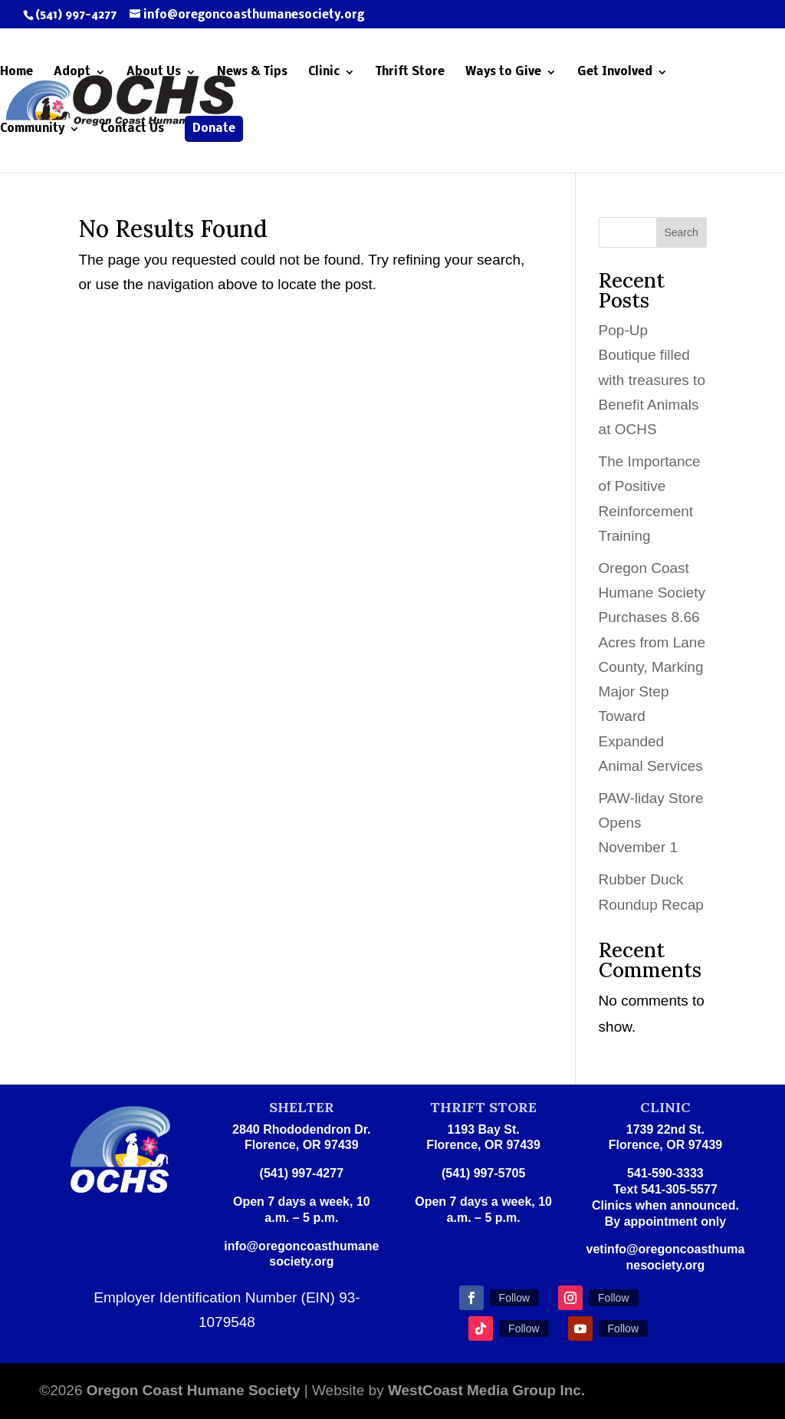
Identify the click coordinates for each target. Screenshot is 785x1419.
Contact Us (132, 129)
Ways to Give (503, 72)
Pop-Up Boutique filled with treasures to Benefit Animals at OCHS (652, 379)
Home (16, 72)
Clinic (324, 72)
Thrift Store (410, 72)
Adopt (72, 72)
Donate (213, 129)
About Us (153, 72)
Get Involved (614, 72)
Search (681, 232)
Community (32, 129)
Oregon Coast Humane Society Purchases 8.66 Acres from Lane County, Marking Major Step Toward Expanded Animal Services (652, 667)
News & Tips (252, 72)
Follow (514, 1298)
